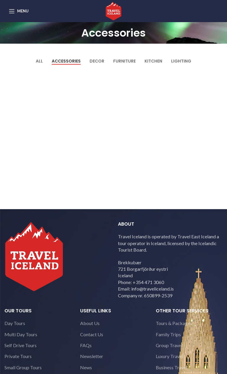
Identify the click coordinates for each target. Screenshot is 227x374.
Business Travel (171, 367)
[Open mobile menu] (19, 11)
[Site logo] (113, 10)
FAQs (86, 345)
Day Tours (14, 323)
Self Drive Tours (20, 345)
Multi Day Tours (20, 334)
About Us (90, 323)
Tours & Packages (174, 323)
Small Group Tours (23, 367)
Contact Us (91, 334)
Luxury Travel (169, 356)
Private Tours (18, 356)
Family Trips (168, 334)
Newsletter (91, 356)
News (86, 367)
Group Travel (169, 345)
